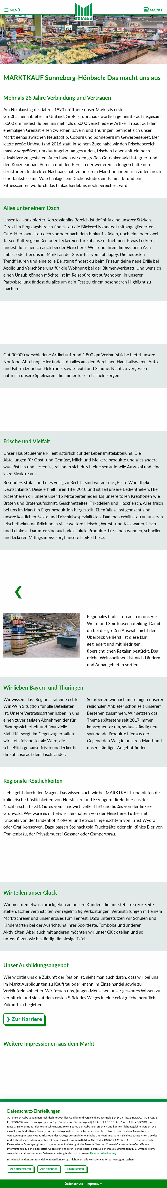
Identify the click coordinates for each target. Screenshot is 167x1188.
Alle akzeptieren (20, 1169)
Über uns (84, 987)
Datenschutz (74, 1184)
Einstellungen (75, 1169)
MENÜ (12, 10)
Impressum (94, 1184)
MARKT (153, 9)
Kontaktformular (84, 995)
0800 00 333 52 (87, 1013)
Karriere (83, 980)
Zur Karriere (27, 912)
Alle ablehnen (48, 1169)
